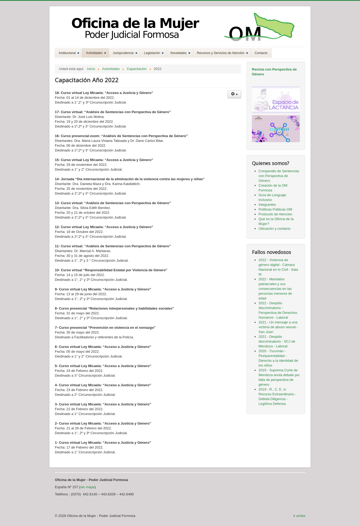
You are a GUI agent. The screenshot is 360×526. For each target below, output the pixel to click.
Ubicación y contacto (275, 229)
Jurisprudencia (125, 53)
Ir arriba (299, 516)
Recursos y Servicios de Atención (222, 53)
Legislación (154, 53)
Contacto (261, 53)
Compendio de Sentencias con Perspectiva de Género (279, 176)
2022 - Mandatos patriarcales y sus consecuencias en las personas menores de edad (275, 288)
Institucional (69, 53)
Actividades (96, 53)
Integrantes (267, 205)
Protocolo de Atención (275, 214)
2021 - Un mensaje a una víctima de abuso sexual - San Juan (278, 327)
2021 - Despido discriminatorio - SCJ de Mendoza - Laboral (277, 341)
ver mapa (87, 487)
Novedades (180, 53)
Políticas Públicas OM (275, 209)
